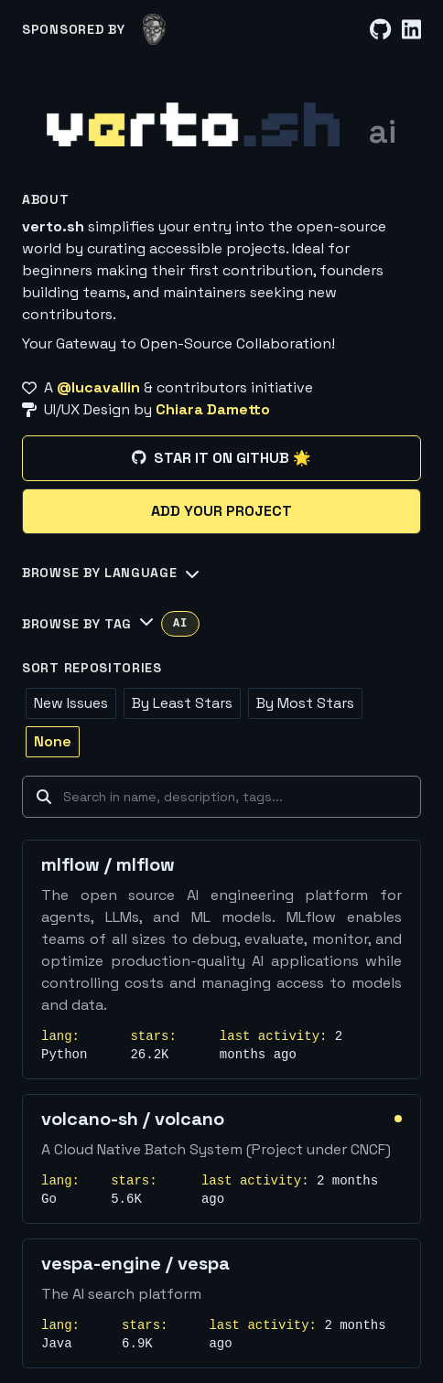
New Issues (71, 703)
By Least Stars (182, 703)
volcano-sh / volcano (132, 1119)
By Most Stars (305, 703)
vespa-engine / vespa (135, 1263)
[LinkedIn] (411, 29)
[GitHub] (380, 29)
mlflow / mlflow (108, 864)
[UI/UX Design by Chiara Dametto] (221, 410)
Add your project (221, 510)
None (52, 741)
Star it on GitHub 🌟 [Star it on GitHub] (221, 457)
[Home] (193, 124)
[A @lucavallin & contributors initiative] (221, 388)
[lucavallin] (154, 29)
